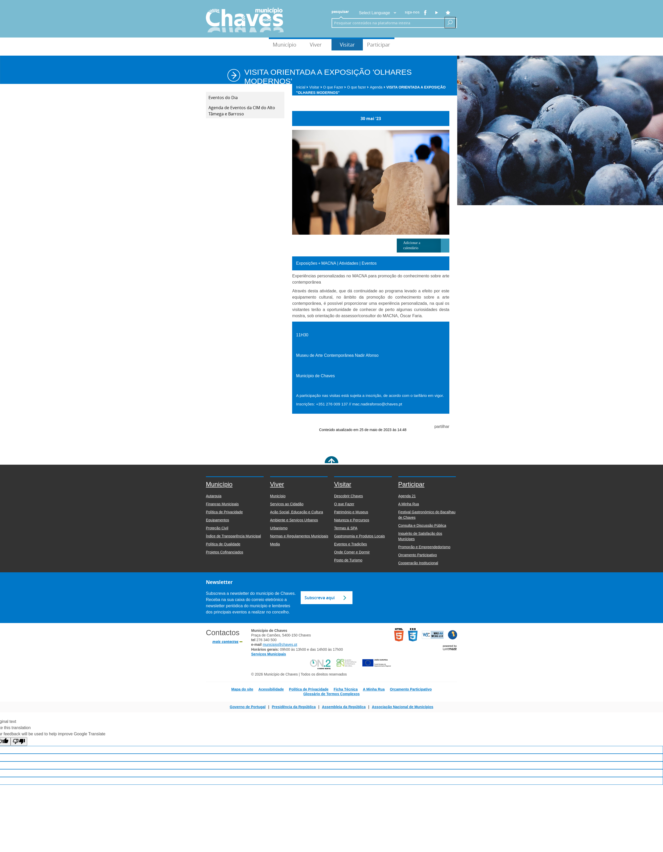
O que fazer (358, 87)
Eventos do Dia (223, 97)
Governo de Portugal (247, 707)
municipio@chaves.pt (280, 644)
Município (284, 44)
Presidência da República (294, 707)
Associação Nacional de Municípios (402, 707)
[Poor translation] (19, 741)
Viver (316, 44)
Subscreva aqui (320, 598)
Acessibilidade (271, 689)
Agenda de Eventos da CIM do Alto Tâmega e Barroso (241, 111)
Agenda (377, 87)
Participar (378, 44)
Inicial (302, 87)
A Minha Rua (374, 689)
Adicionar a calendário (411, 245)
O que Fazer (334, 87)
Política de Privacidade (309, 689)
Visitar (347, 44)
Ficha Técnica (346, 689)
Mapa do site (242, 689)
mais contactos (225, 641)
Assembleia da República (344, 707)
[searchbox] (386, 23)
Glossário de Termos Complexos (331, 694)
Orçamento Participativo (411, 689)
